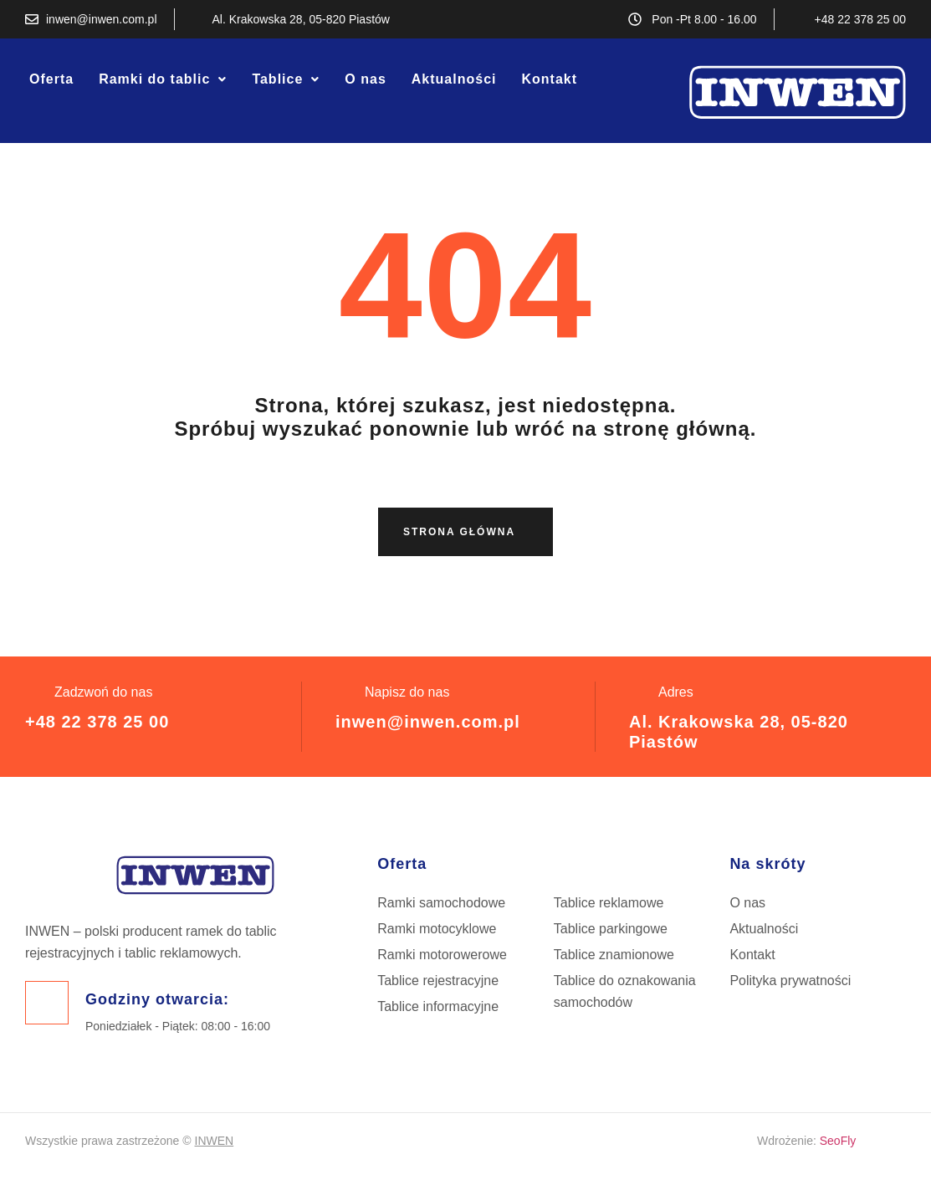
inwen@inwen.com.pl (427, 722)
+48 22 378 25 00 (97, 722)
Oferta (51, 79)
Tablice (286, 79)
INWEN (214, 1140)
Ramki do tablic (163, 79)
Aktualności (454, 79)
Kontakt (549, 79)
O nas (365, 79)
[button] (162, 79)
